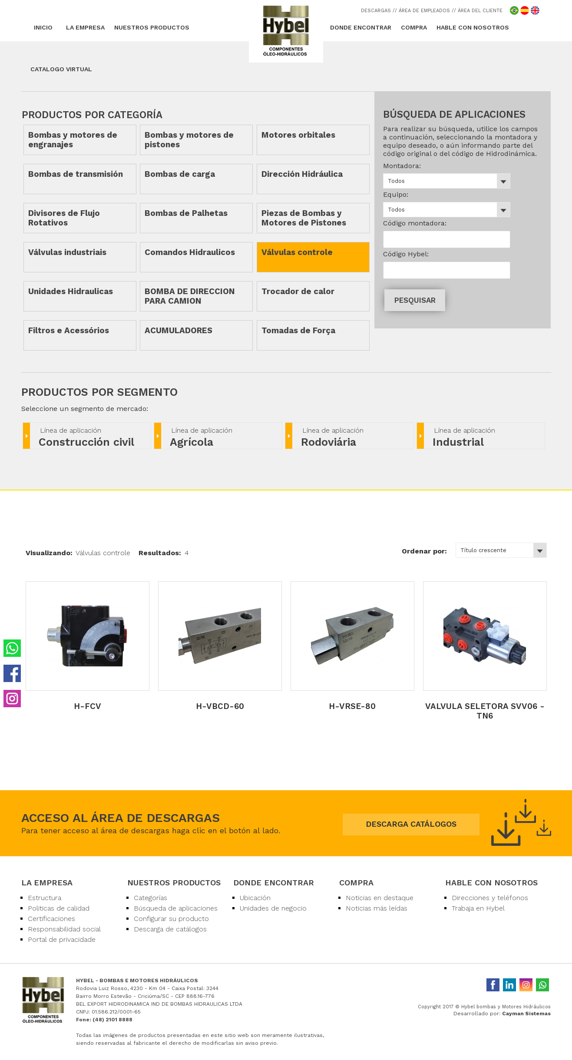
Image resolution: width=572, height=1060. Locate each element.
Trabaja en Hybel (478, 908)
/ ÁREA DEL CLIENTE (478, 10)
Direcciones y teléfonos (490, 898)
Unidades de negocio (273, 908)
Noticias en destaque (379, 898)
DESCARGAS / (378, 10)
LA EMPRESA (85, 27)
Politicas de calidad (58, 908)
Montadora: (402, 166)
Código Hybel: (406, 254)
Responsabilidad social (64, 929)
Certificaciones (51, 918)
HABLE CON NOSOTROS (472, 27)
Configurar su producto (171, 918)
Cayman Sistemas (526, 1013)
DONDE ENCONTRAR (360, 27)
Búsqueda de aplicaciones (176, 908)
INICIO (43, 27)
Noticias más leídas (376, 908)
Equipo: (395, 194)
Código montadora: (414, 223)
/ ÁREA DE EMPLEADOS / (424, 10)
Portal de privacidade (62, 939)
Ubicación (255, 898)
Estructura (44, 898)
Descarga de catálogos (170, 929)
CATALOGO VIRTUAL (61, 69)
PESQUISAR (415, 300)
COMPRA (414, 27)
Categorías (150, 898)
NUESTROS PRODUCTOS (151, 27)
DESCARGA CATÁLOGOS (411, 823)
